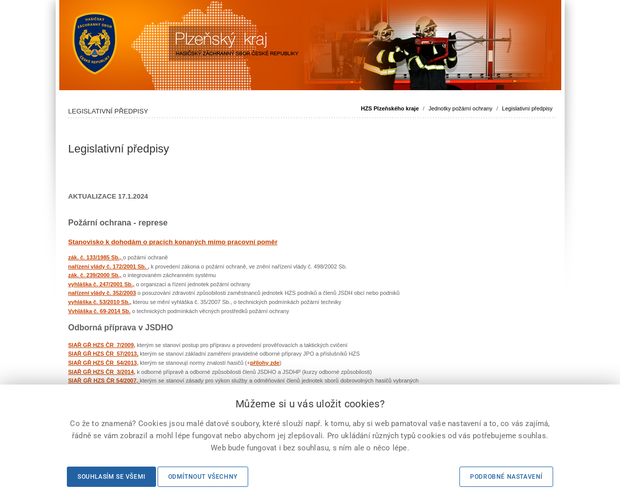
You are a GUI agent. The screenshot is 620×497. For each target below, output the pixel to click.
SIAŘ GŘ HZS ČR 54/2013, (103, 363)
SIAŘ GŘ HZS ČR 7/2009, (102, 345)
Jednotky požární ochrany (460, 108)
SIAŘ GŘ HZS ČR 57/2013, (103, 354)
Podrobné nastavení (506, 476)
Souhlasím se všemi (111, 476)
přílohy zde (265, 363)
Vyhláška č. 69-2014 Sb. (99, 311)
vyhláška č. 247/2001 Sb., (101, 284)
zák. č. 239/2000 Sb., (95, 275)
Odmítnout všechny (203, 476)
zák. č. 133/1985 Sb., (95, 257)
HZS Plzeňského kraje (389, 108)
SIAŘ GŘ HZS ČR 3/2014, (102, 372)
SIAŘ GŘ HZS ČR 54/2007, (104, 380)
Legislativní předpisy (527, 108)
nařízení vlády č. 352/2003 (102, 293)
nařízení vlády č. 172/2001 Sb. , (108, 266)
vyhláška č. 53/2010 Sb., (100, 302)
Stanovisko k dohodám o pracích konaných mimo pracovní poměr (173, 242)
